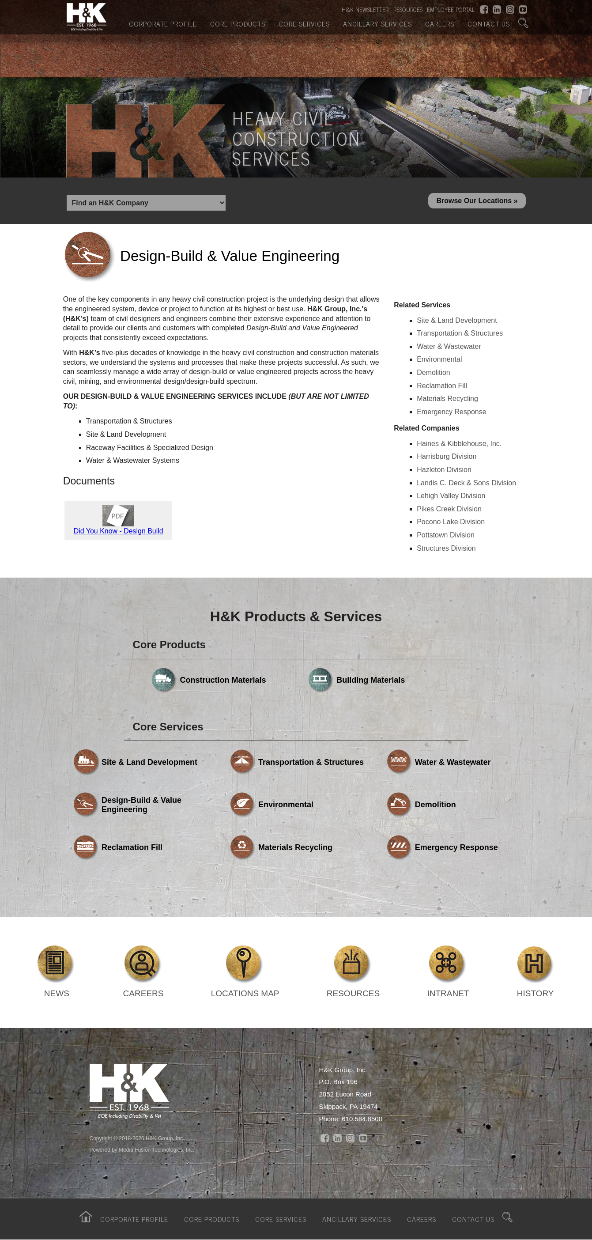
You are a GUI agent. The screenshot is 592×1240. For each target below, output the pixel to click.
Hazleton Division (444, 469)
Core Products (237, 23)
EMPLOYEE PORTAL (451, 9)
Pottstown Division (446, 535)
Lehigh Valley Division (451, 495)
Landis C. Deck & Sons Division (466, 483)
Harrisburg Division (446, 456)
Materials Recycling (447, 398)
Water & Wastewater (449, 346)
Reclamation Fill (442, 385)
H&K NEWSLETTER (365, 9)
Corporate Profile (163, 23)
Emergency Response (451, 412)
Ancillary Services (377, 23)
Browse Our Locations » (476, 200)
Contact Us (489, 23)
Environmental (439, 359)
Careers (439, 23)
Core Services (304, 23)
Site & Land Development (457, 320)
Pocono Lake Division (451, 521)
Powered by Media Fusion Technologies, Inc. (142, 1150)
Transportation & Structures (460, 333)
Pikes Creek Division (449, 509)
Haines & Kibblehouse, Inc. (459, 443)
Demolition (433, 372)
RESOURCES (407, 9)
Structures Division (446, 548)
